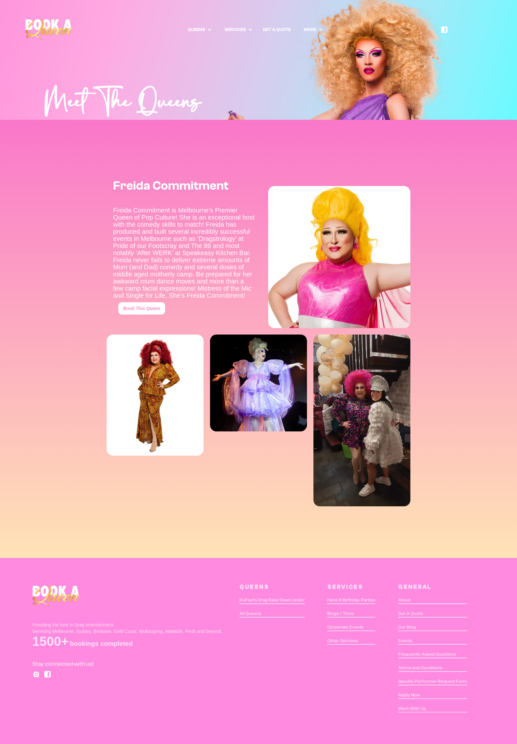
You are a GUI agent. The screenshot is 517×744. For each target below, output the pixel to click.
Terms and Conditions (420, 669)
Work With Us (412, 709)
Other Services (342, 642)
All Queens (250, 614)
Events (405, 642)
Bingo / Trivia (340, 614)
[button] (199, 29)
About (404, 601)
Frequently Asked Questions (427, 655)
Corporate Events (345, 628)
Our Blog (407, 628)
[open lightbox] (155, 395)
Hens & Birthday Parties (351, 601)
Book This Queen (141, 308)
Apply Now (409, 696)
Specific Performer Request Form (432, 682)
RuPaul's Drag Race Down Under (272, 601)
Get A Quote (410, 614)
